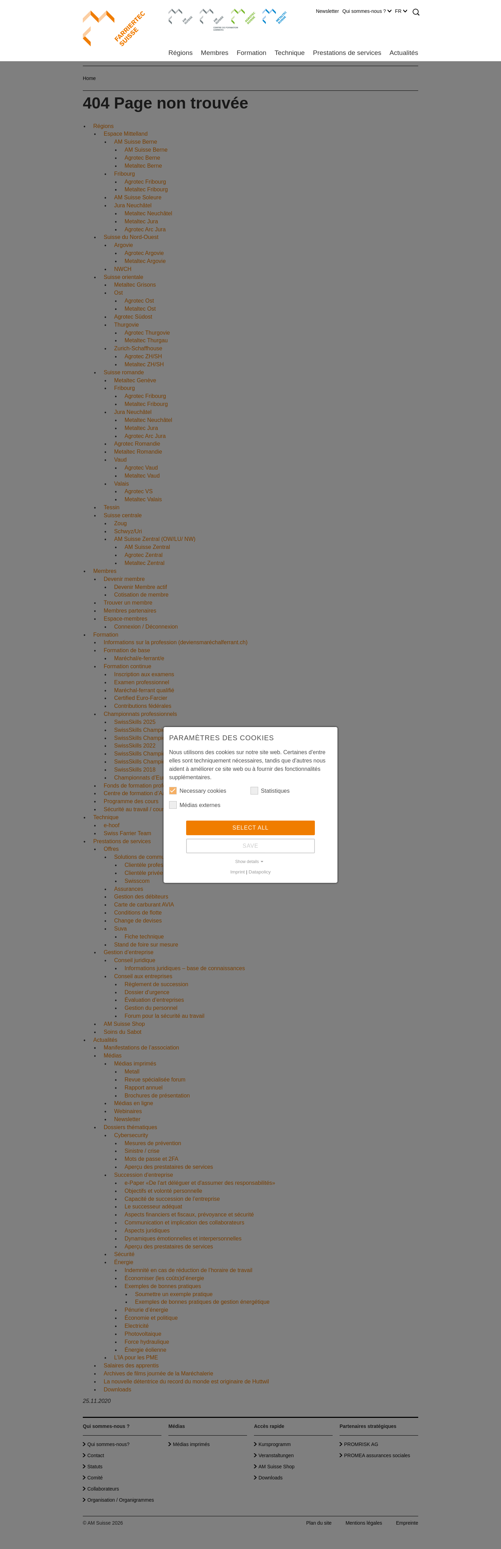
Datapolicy (260, 872)
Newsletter (327, 11)
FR (401, 11)
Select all (250, 828)
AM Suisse (178, 12)
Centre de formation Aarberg (209, 19)
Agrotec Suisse (238, 16)
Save (250, 846)
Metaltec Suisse (270, 16)
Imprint (237, 872)
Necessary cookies (197, 791)
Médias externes (194, 805)
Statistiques (270, 791)
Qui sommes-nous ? (366, 11)
